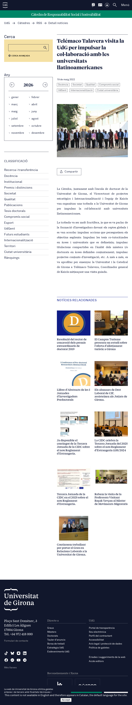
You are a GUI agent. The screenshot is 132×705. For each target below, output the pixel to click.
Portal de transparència (102, 628)
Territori (9, 246)
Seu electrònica (97, 632)
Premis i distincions (18, 187)
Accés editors (96, 661)
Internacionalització (18, 240)
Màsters (51, 632)
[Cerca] (28, 47)
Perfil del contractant (100, 636)
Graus (50, 628)
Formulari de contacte (16, 641)
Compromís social (17, 216)
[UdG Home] (5, 5)
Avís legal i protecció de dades (105, 644)
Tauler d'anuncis (56, 640)
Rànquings (11, 257)
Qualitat (9, 199)
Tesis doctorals (14, 211)
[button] (45, 47)
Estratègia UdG (55, 648)
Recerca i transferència (21, 170)
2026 (28, 84)
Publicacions (13, 205)
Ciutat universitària (17, 252)
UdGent (9, 228)
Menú (125, 5)
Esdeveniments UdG (58, 651)
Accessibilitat (96, 640)
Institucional (13, 181)
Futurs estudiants (16, 234)
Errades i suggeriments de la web (107, 657)
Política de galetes (99, 648)
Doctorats (52, 636)
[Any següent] (45, 84)
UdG (7, 23)
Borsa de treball (56, 644)
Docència (11, 176)
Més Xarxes (10, 667)
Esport (9, 222)
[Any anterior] (11, 84)
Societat (10, 193)
